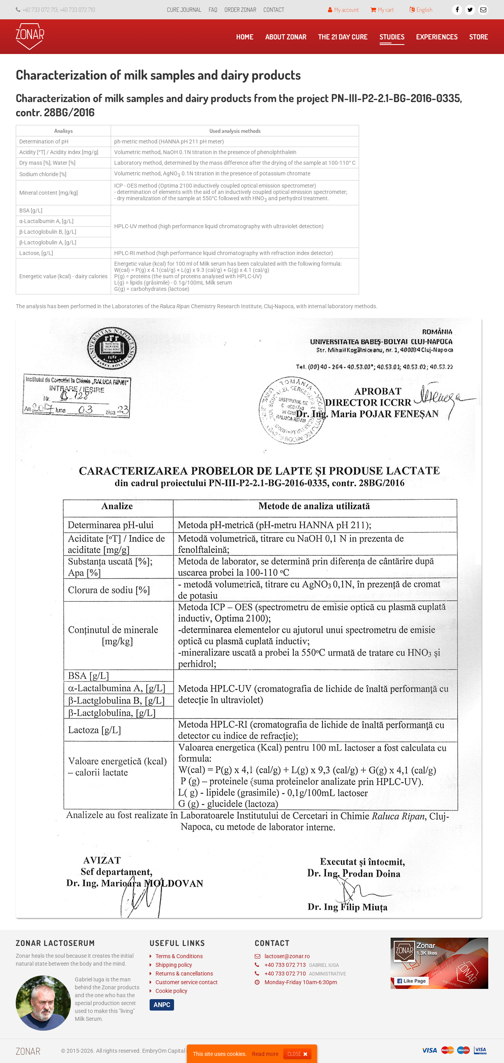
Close (297, 1053)
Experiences (438, 38)
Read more (265, 1054)
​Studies (392, 38)
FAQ (213, 9)
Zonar (28, 1051)
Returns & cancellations (184, 973)
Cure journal (184, 9)
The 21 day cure (345, 38)
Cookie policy (171, 991)
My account (343, 9)
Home (247, 38)
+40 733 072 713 (297, 965)
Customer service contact (187, 982)
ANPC (162, 1005)
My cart (382, 9)
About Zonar (287, 38)
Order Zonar (240, 9)
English (421, 9)
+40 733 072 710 (300, 973)
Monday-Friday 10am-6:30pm (296, 982)
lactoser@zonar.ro (282, 956)
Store (480, 38)
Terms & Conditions (179, 956)
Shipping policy (174, 965)
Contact (273, 9)
